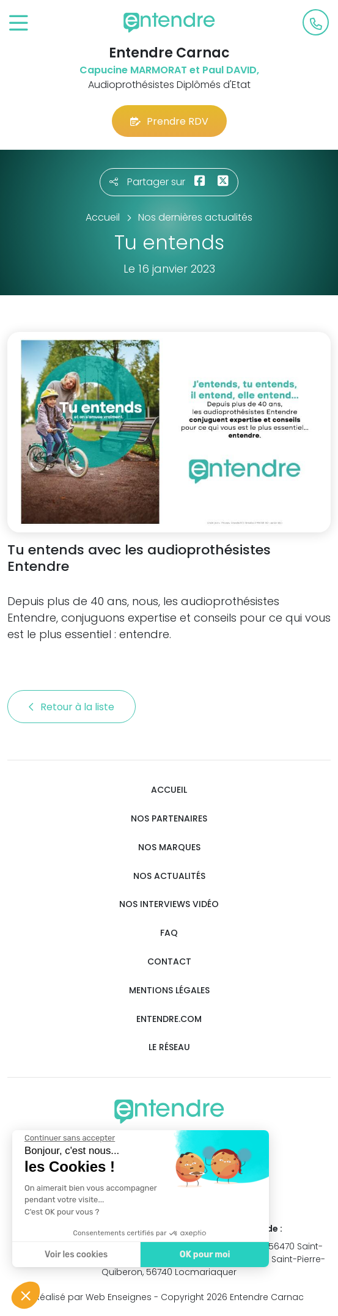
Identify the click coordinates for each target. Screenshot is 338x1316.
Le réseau (169, 1047)
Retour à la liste (71, 707)
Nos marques (169, 847)
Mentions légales (169, 990)
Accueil (169, 790)
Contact (169, 962)
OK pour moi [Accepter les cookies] (201, 1254)
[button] (25, 1295)
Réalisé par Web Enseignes (93, 1297)
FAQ (169, 933)
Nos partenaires (169, 819)
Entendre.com (169, 1019)
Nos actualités (169, 876)
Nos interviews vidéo (169, 904)
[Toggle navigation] (18, 23)
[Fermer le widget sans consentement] (66, 1138)
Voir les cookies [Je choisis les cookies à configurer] (73, 1254)
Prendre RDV (169, 121)
